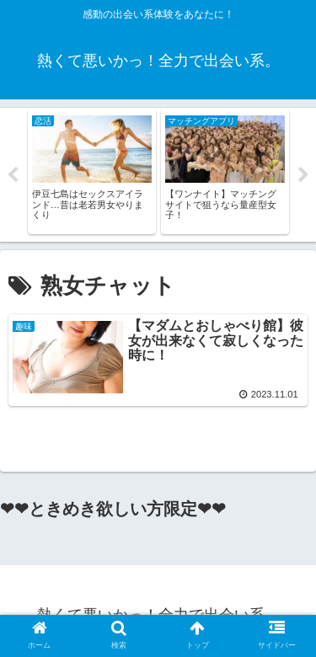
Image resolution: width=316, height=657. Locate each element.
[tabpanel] (92, 172)
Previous (12, 175)
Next (303, 175)
